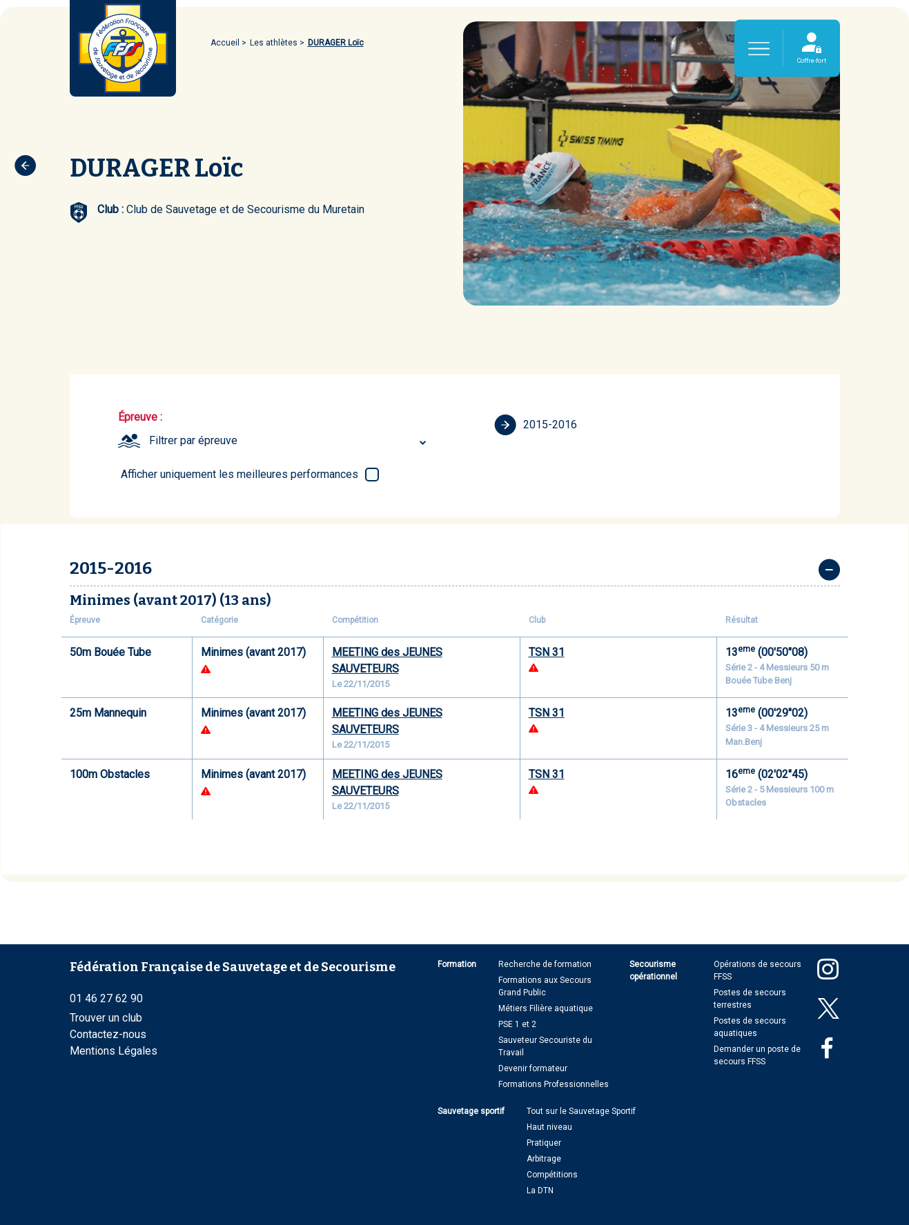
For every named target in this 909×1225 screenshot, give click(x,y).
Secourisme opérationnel (653, 970)
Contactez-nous (108, 1034)
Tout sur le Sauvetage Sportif (581, 1111)
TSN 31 (547, 652)
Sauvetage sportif (471, 1111)
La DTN (540, 1190)
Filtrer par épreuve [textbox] (193, 440)
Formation (457, 964)
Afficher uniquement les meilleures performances (239, 474)
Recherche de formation (545, 964)
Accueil (225, 43)
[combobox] (289, 440)
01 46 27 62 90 (106, 998)
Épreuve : (140, 417)
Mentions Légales (113, 1050)
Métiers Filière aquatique (545, 1008)
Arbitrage (544, 1159)
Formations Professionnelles (553, 1084)
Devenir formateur (532, 1068)
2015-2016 (535, 425)
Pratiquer (544, 1143)
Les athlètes (273, 43)
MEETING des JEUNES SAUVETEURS (387, 660)
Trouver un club (106, 1017)
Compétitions (552, 1174)
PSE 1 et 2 (517, 1024)
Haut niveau (549, 1127)
